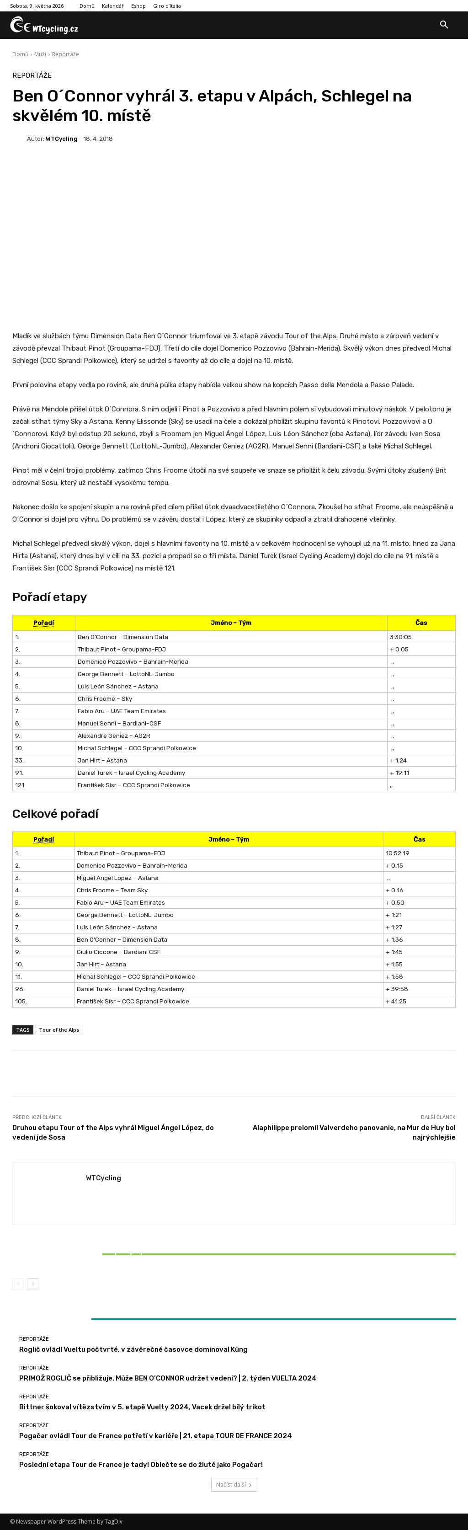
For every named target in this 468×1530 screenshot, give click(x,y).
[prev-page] (18, 1284)
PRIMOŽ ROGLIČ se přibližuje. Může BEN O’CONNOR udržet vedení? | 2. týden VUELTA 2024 (168, 1378)
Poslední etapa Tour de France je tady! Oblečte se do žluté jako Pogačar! (141, 1465)
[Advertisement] (234, 225)
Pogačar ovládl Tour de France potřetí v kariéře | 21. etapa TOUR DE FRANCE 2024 (155, 1436)
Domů (20, 54)
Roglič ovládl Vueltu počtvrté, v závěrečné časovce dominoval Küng (133, 1349)
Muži (40, 54)
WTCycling (62, 139)
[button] (444, 25)
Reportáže (65, 54)
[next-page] (32, 1284)
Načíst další (234, 1484)
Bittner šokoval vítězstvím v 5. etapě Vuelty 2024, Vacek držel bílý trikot (85, 1255)
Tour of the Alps (59, 1029)
